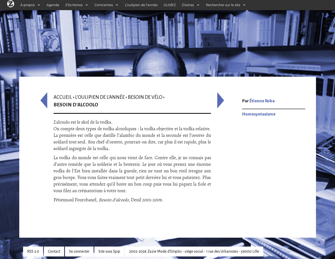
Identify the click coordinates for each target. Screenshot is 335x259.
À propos (28, 5)
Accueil (63, 97)
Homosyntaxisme (258, 114)
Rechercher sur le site (223, 5)
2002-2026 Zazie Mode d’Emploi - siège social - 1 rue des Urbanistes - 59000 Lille (194, 251)
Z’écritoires (74, 5)
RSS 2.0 (33, 251)
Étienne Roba (262, 101)
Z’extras (188, 5)
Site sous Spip (109, 251)
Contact (54, 251)
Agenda (53, 5)
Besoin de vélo (145, 97)
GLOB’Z (170, 5)
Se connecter (79, 251)
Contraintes (104, 5)
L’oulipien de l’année (141, 5)
